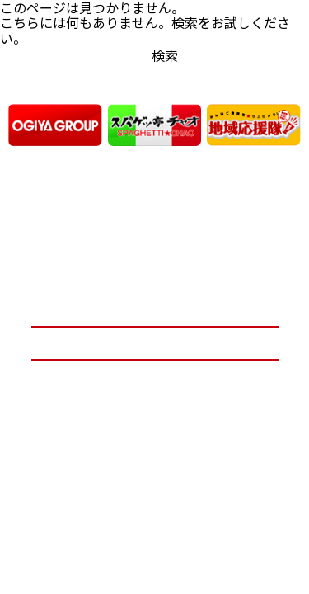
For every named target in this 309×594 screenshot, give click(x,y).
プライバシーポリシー (155, 375)
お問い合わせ (155, 342)
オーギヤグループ (154, 310)
